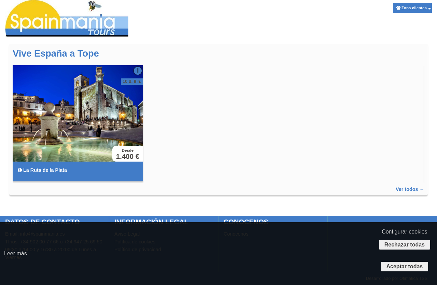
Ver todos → (410, 189)
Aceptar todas (404, 266)
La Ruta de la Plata (42, 170)
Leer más (15, 253)
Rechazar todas (404, 244)
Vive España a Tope (56, 53)
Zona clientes (411, 7)
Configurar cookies (404, 232)
